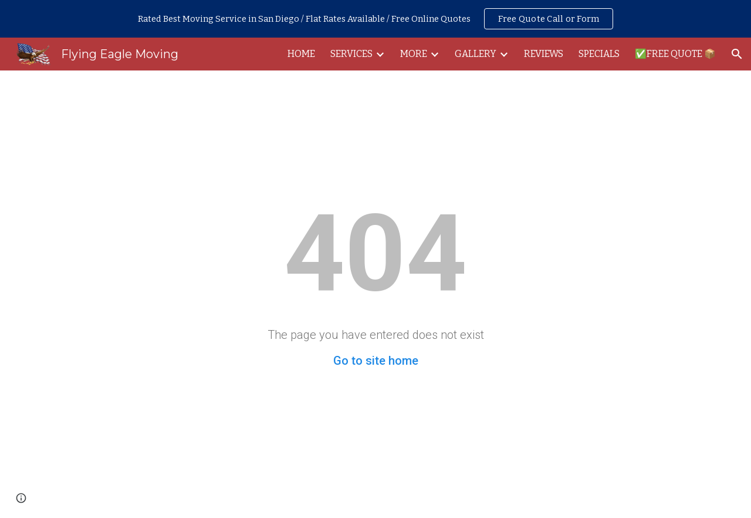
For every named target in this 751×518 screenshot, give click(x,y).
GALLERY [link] (475, 53)
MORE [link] (413, 53)
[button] (737, 54)
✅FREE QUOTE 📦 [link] (675, 53)
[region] (375, 19)
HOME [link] (301, 53)
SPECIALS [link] (599, 53)
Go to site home (375, 361)
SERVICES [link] (351, 53)
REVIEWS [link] (543, 53)
